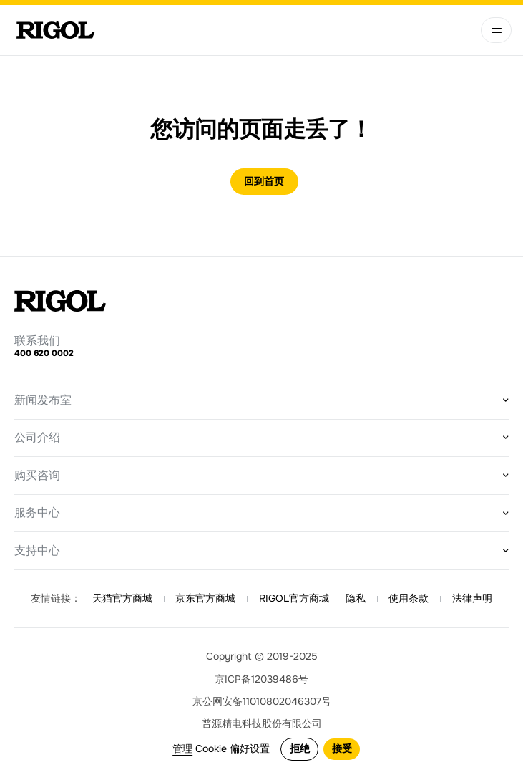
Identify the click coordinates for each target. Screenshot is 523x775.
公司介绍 (37, 437)
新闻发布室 (43, 400)
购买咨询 (37, 475)
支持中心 (37, 551)
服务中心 (37, 513)
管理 (182, 749)
